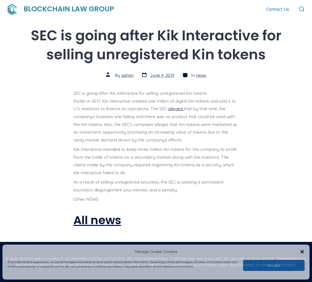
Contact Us (277, 9)
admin (127, 75)
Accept (274, 265)
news (201, 75)
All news (97, 220)
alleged (176, 108)
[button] (302, 251)
